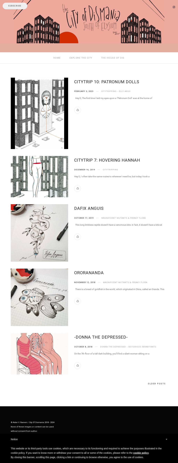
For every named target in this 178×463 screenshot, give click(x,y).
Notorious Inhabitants (142, 347)
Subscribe (15, 6)
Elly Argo (125, 91)
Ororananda (89, 272)
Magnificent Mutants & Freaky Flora (123, 218)
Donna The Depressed (113, 347)
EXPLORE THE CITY (81, 58)
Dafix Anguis (89, 208)
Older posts (157, 384)
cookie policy (141, 452)
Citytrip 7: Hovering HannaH (107, 160)
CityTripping (108, 91)
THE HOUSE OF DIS (112, 58)
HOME (57, 58)
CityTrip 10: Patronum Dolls (106, 81)
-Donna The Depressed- (101, 337)
